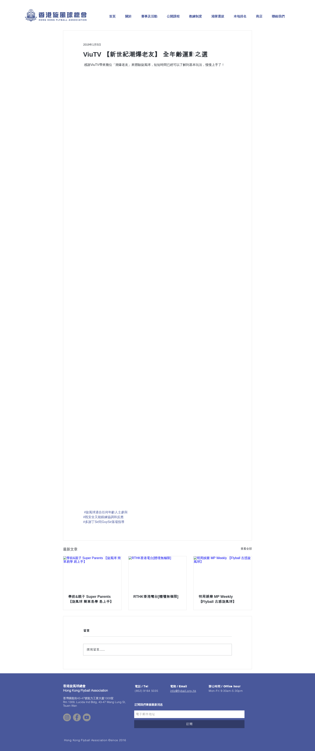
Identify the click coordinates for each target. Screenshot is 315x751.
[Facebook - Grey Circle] (77, 717)
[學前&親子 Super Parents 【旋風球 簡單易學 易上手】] (92, 572)
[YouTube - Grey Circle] (87, 717)
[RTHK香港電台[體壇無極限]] (158, 572)
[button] (128, 16)
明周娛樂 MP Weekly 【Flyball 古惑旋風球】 (217, 599)
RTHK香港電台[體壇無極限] (155, 597)
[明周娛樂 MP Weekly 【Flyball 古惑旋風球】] (223, 572)
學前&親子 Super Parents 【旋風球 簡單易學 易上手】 (91, 599)
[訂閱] (189, 724)
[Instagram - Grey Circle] (67, 717)
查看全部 (246, 548)
